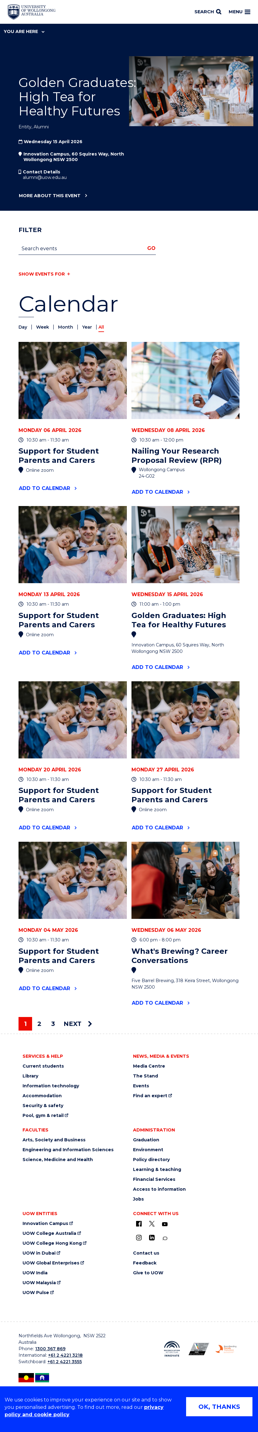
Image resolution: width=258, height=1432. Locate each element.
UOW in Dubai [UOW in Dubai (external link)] (39, 1253)
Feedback (144, 1263)
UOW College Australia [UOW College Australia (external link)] (49, 1233)
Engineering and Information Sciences (68, 1149)
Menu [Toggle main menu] (239, 12)
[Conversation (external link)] (165, 1238)
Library (30, 1076)
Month (66, 327)
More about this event (50, 196)
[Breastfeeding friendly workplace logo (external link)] (225, 1349)
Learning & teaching (157, 1169)
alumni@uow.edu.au (45, 177)
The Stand (145, 1076)
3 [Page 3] (53, 1023)
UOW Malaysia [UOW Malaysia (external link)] (39, 1282)
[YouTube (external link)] (165, 1224)
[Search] (207, 12)
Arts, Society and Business (54, 1140)
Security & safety (43, 1105)
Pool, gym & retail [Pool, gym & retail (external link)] (43, 1115)
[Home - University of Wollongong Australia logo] (32, 12)
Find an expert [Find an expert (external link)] (150, 1095)
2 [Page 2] (39, 1023)
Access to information (159, 1189)
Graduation (146, 1140)
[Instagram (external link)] (139, 1237)
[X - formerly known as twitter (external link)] (152, 1224)
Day (23, 327)
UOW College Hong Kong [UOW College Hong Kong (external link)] (52, 1243)
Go (151, 248)
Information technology (51, 1086)
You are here (24, 31)
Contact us (146, 1253)
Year (87, 327)
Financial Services (154, 1179)
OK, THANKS (219, 1406)
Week (43, 327)
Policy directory (151, 1159)
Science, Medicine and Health (58, 1159)
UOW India (35, 1273)
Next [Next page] (78, 1023)
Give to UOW (148, 1273)
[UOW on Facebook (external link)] (139, 1224)
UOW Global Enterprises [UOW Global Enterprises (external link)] (51, 1263)
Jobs (138, 1199)
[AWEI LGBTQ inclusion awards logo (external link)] (199, 1349)
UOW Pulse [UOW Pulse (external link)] (36, 1292)
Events (141, 1086)
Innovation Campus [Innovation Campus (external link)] (45, 1223)
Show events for (42, 274)
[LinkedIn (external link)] (152, 1237)
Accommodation (42, 1095)
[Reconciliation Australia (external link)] (171, 1349)
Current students (43, 1066)
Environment (148, 1149)
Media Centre (149, 1066)
